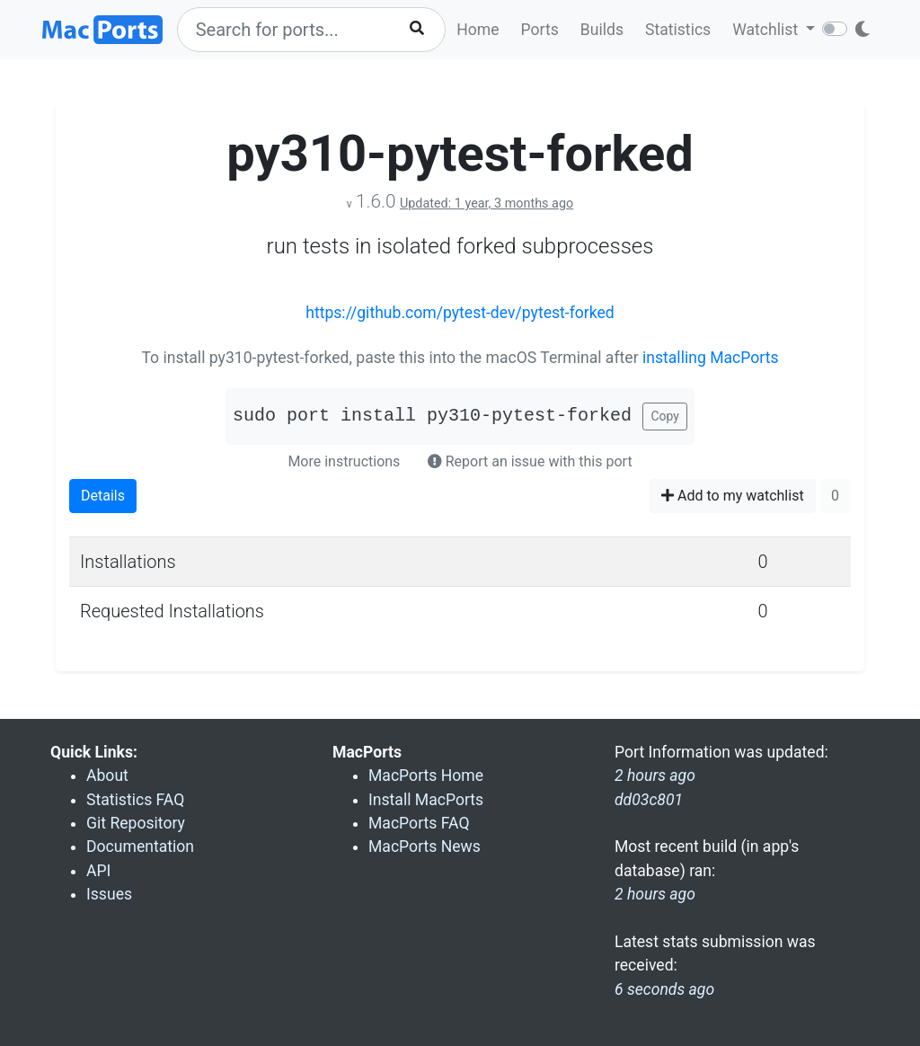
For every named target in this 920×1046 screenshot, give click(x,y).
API (98, 871)
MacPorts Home (425, 775)
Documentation (140, 846)
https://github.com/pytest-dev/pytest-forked (460, 313)
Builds (602, 30)
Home (477, 30)
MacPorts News (424, 846)
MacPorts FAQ (419, 823)
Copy (664, 416)
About (107, 775)
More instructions (344, 461)
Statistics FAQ (135, 800)
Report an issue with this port (530, 461)
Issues (109, 894)
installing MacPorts (710, 358)
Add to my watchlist (732, 495)
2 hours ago (655, 894)
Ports (540, 30)
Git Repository (135, 823)
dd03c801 (649, 800)
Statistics (678, 30)
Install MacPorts (425, 800)
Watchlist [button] (766, 30)
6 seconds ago (664, 989)
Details (103, 495)
